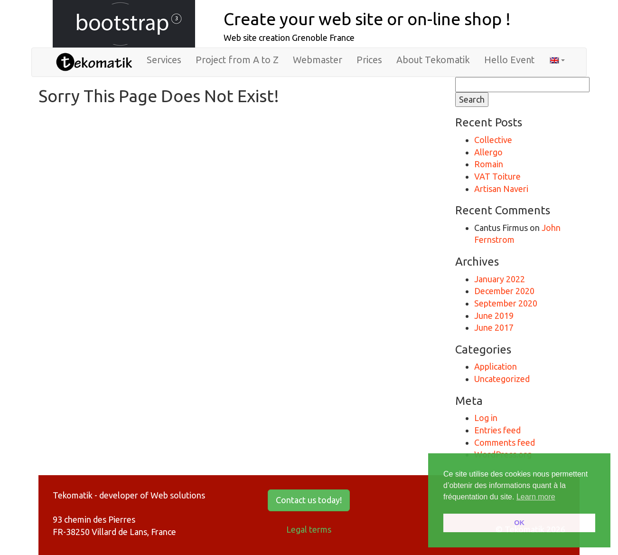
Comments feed (504, 442)
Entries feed (497, 430)
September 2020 (505, 303)
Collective (493, 139)
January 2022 (499, 279)
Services (164, 60)
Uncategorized (502, 378)
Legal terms (308, 529)
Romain (488, 164)
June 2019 (494, 315)
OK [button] (519, 522)
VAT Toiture (497, 176)
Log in (485, 417)
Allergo (488, 152)
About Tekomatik (433, 60)
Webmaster (317, 60)
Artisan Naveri (501, 188)
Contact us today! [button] (309, 500)
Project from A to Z (237, 60)
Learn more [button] (535, 497)
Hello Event (509, 60)
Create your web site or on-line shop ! (367, 19)
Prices (369, 60)
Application (495, 366)
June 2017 (494, 327)
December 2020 (504, 291)
